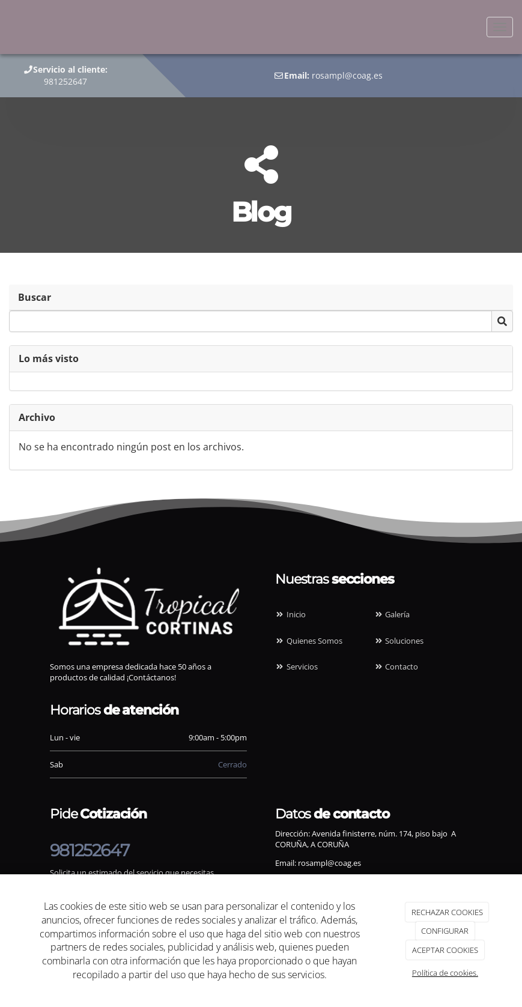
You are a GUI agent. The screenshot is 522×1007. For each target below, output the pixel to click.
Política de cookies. (445, 972)
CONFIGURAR (445, 930)
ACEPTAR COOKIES (445, 950)
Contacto (396, 666)
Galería (392, 614)
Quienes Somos (308, 640)
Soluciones (398, 640)
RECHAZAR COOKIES (447, 912)
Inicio (290, 614)
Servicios (296, 666)
